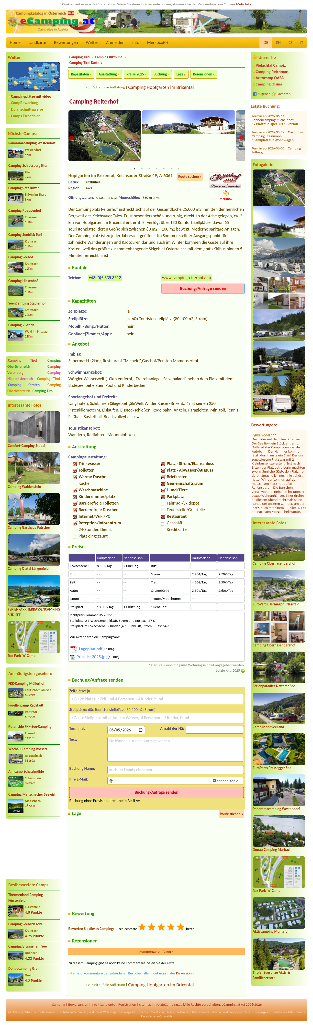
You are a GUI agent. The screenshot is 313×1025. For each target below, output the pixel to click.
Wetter (92, 42)
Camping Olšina (269, 84)
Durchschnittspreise (27, 109)
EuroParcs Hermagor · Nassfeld (276, 604)
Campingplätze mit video (31, 96)
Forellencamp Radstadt (25, 705)
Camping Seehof (20, 257)
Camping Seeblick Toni (25, 234)
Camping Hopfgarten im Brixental (161, 87)
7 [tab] (178, 169)
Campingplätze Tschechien (134, 1012)
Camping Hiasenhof (23, 281)
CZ (290, 42)
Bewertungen (66, 42)
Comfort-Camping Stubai (26, 446)
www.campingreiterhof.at (185, 278)
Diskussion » (185, 974)
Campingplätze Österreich (28, 1012)
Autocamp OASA (270, 77)
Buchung (160, 74)
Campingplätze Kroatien (268, 1012)
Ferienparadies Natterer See (274, 686)
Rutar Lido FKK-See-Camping (29, 726)
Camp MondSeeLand (268, 727)
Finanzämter (148, 1017)
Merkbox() (157, 42)
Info (135, 42)
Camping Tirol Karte (84, 63)
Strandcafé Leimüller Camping (278, 139)
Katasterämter (296, 1012)
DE (265, 42)
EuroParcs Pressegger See (272, 768)
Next (241, 138)
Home (15, 42)
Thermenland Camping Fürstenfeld (25, 898)
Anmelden (115, 42)
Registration (127, 1005)
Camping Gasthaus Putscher (29, 527)
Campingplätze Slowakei (194, 1012)
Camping (58, 1005)
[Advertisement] (34, 848)
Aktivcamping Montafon (271, 931)
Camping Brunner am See (27, 946)
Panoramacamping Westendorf (32, 143)
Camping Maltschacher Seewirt (32, 794)
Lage (180, 74)
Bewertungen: (264, 425)
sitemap (145, 1005)
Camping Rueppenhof (24, 210)
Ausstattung (108, 74)
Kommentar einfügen (156, 952)
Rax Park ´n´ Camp (21, 656)
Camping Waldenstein (24, 487)
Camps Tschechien (25, 116)
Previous (71, 138)
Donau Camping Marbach (272, 849)
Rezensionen (202, 74)
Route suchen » (190, 177)
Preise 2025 (135, 74)
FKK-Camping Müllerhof (26, 683)
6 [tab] (171, 169)
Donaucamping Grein (24, 968)
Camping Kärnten (24, 385)
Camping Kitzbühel (109, 57)
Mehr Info (243, 4)
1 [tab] (134, 169)
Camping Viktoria (21, 325)
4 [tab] (156, 169)
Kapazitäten (80, 74)
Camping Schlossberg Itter (28, 165)
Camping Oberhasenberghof (274, 563)
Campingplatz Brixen (24, 188)
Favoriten (284, 94)
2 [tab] (141, 169)
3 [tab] (149, 169)
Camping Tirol (22, 360)
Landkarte (37, 42)
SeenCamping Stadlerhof (27, 303)
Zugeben (264, 94)
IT (301, 42)
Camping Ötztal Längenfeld (28, 568)
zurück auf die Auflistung (106, 87)
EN (278, 42)
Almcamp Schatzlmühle (26, 771)
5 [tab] (163, 169)
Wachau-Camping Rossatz (27, 749)
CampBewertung (24, 102)
